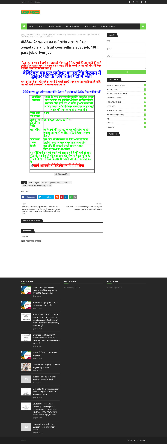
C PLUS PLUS (127, 89)
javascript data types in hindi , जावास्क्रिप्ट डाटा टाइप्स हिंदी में (45, 378)
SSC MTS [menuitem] (40, 26)
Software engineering (127, 114)
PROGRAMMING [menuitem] (72, 26)
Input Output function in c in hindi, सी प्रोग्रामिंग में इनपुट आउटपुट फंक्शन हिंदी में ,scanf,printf (45, 290)
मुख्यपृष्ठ (23, 34)
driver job (67, 183)
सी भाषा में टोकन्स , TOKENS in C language (45, 353)
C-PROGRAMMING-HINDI (127, 94)
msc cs (127, 123)
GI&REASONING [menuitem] (91, 26)
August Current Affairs (127, 85)
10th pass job (34, 183)
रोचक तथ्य (127, 127)
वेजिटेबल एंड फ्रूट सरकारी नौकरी (51, 183)
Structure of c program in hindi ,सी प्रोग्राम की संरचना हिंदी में (45, 303)
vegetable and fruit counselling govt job (41, 34)
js (127, 119)
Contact (37, 2)
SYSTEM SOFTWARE (127, 110)
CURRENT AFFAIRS (127, 98)
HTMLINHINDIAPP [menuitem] (108, 26)
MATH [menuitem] (31, 26)
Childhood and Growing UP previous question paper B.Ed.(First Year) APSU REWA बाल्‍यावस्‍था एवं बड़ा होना (46, 339)
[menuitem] (24, 26)
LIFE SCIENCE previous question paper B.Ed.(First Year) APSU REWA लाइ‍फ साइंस (46, 391)
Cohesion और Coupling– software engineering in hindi (46, 366)
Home (23, 2)
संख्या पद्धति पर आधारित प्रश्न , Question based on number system (44, 427)
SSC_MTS (127, 106)
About (30, 2)
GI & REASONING (127, 102)
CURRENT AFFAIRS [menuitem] (55, 26)
